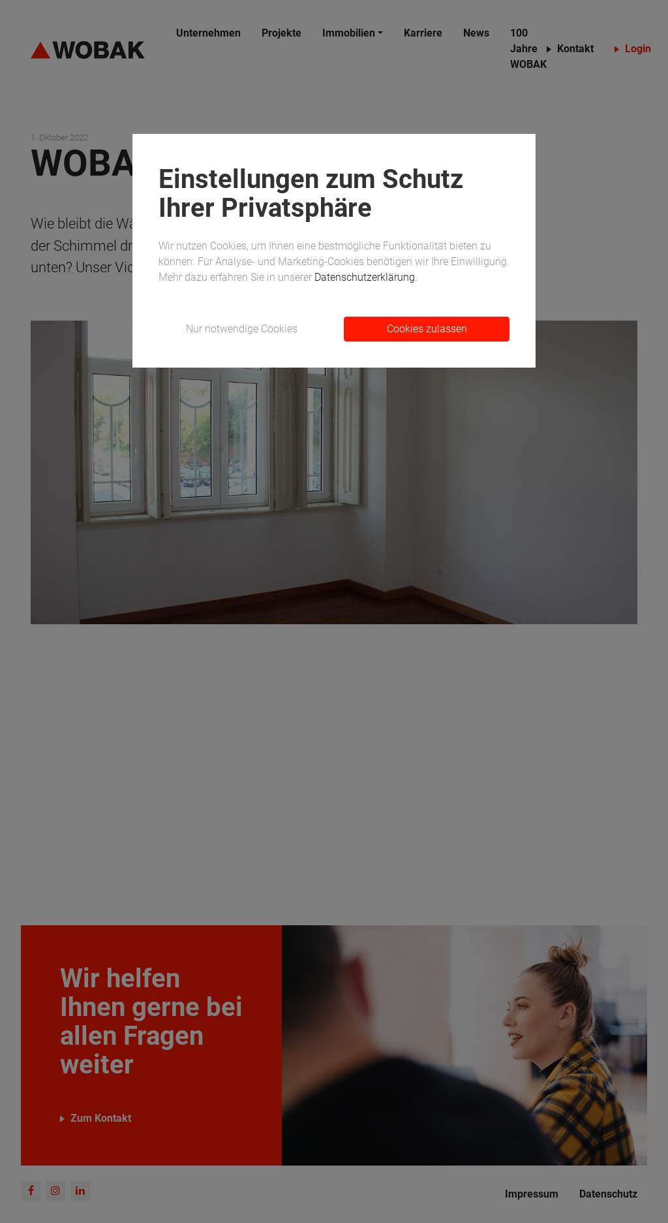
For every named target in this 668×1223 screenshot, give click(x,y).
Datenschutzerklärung (364, 277)
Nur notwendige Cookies (241, 329)
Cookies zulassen (427, 329)
